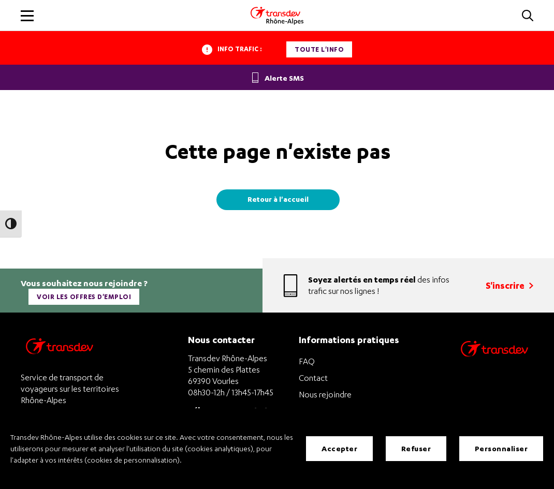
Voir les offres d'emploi (84, 297)
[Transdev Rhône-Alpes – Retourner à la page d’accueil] (59, 349)
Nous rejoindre (325, 394)
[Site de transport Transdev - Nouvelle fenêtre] (494, 362)
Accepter (339, 448)
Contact (313, 377)
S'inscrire (509, 285)
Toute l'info (319, 49)
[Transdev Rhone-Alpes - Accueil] (277, 15)
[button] (527, 16)
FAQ (307, 361)
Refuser (416, 448)
